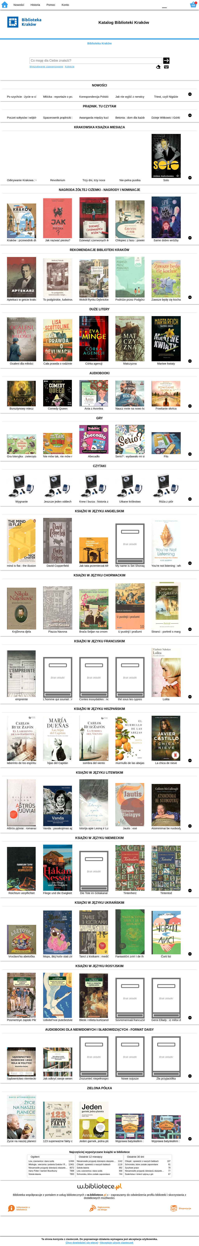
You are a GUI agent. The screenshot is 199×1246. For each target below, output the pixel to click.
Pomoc (50, 4)
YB (147, 4)
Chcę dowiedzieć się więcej (82, 1242)
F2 (180, 4)
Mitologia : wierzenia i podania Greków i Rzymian (50, 1164)
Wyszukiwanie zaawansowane (46, 66)
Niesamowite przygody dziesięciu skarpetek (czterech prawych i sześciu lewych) (63, 1168)
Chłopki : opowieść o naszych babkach (93, 1164)
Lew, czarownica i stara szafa (41, 1161)
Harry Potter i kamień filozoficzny (43, 1171)
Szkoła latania (35, 1174)
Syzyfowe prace (132, 1168)
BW (139, 4)
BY (155, 4)
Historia (35, 4)
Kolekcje (69, 66)
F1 (171, 4)
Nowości (19, 4)
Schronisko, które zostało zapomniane (93, 1174)
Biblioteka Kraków (99, 43)
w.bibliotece (96, 1194)
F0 (164, 4)
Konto (65, 4)
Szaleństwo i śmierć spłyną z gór (139, 1174)
